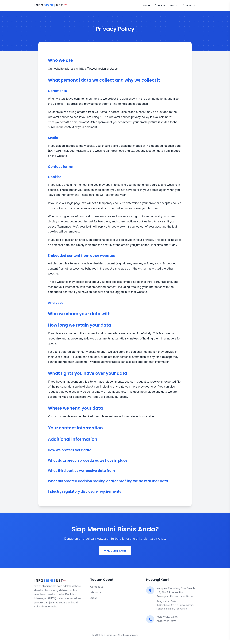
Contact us (189, 5)
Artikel (174, 5)
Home (146, 5)
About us (160, 5)
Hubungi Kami (115, 550)
